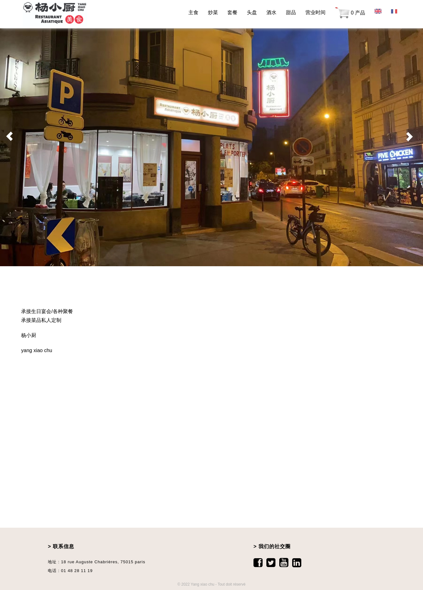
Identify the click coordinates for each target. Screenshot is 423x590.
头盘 (252, 12)
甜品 (291, 12)
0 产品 (350, 13)
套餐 (232, 12)
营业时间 (315, 12)
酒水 (271, 12)
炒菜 (213, 12)
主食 (193, 12)
